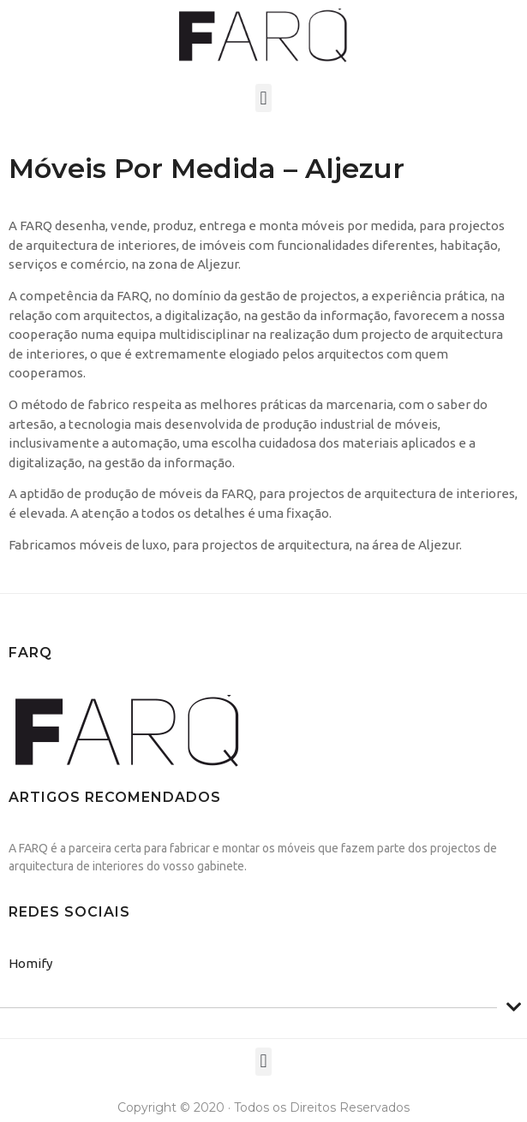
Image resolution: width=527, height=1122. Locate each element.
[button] (263, 98)
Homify (30, 963)
